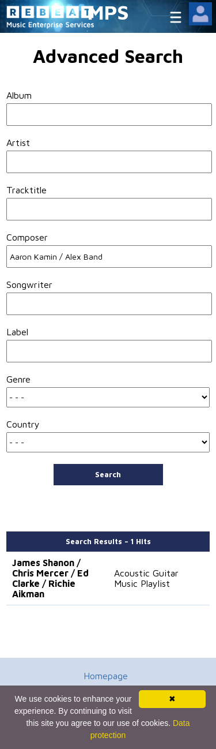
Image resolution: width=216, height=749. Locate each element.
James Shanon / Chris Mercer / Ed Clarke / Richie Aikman (50, 578)
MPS (108, 12)
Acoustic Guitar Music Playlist (146, 578)
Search (108, 474)
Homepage (106, 676)
